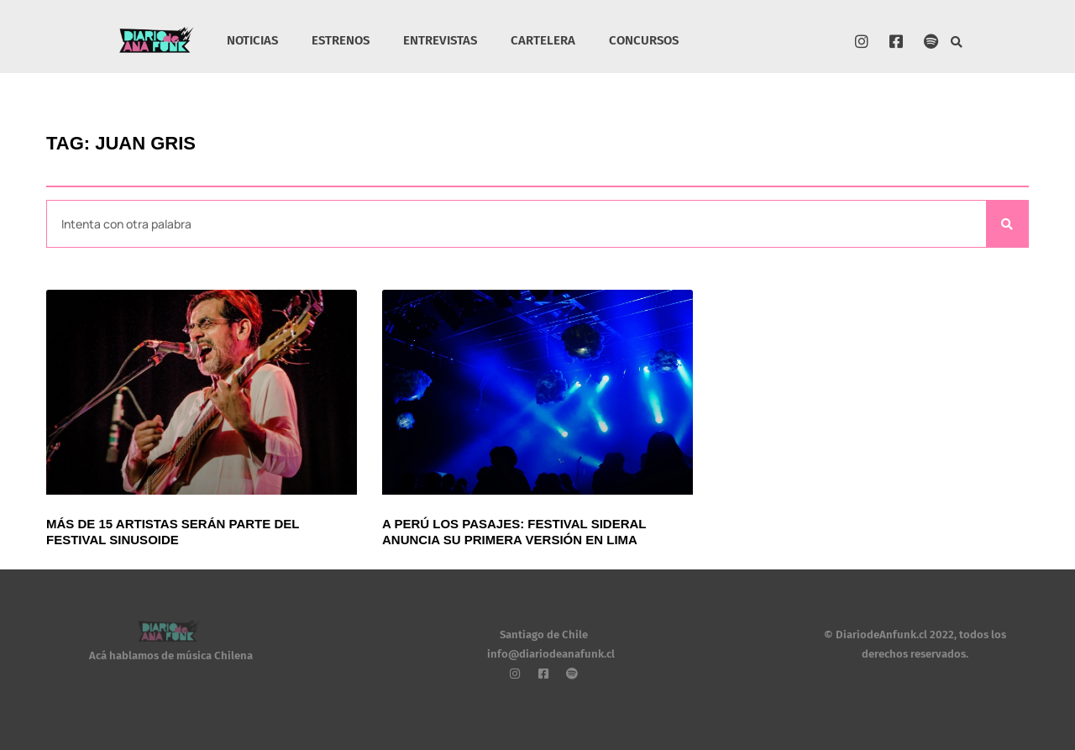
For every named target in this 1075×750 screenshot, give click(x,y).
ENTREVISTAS (440, 40)
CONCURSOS (644, 40)
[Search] (1007, 224)
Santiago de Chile (544, 634)
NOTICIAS (252, 40)
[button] (957, 42)
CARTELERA (543, 40)
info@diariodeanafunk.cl (551, 654)
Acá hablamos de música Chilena (171, 655)
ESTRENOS (341, 40)
